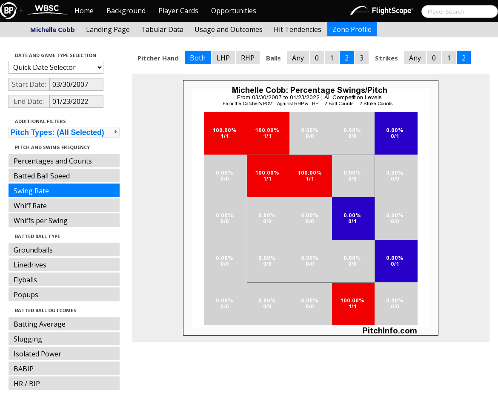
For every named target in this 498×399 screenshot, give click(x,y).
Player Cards (178, 10)
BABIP (24, 368)
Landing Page (108, 29)
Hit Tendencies (297, 29)
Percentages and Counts (53, 161)
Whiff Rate (30, 205)
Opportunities (233, 10)
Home (84, 10)
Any (298, 58)
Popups (26, 294)
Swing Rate (31, 190)
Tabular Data (162, 29)
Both (198, 58)
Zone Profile (352, 29)
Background (126, 10)
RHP (248, 58)
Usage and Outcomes (229, 29)
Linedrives (30, 265)
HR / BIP (27, 383)
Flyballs (25, 279)
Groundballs (33, 250)
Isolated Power (37, 354)
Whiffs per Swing (41, 220)
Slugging (28, 339)
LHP (223, 58)
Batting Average (40, 324)
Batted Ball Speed (42, 176)
